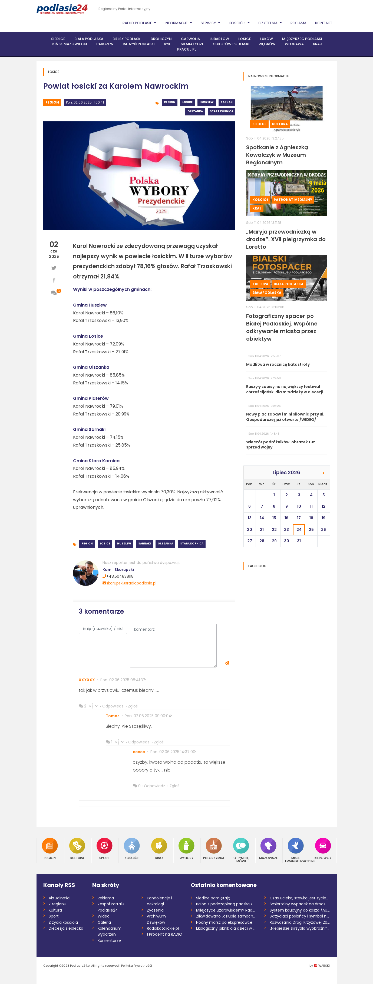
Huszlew (207, 102)
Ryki (167, 44)
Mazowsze (268, 849)
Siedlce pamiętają (213, 898)
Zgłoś (133, 706)
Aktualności (59, 898)
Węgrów (267, 44)
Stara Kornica (221, 111)
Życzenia (155, 910)
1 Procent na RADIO (164, 934)
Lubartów (219, 39)
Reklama (298, 23)
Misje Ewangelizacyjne (296, 850)
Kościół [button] (237, 23)
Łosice (244, 39)
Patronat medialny (293, 199)
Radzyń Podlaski (139, 44)
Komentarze (109, 940)
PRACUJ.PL (186, 49)
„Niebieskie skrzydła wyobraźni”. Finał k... (300, 928)
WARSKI (324, 965)
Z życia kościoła (63, 922)
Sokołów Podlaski (231, 44)
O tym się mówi (241, 850)
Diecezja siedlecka (66, 928)
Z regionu (57, 904)
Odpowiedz (112, 706)
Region (52, 102)
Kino (159, 849)
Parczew (105, 44)
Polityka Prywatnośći (136, 965)
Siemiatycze (192, 44)
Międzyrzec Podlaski (302, 39)
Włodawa (294, 44)
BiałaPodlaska (266, 292)
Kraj (317, 44)
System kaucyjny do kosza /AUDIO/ (300, 910)
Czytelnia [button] (268, 23)
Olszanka (195, 111)
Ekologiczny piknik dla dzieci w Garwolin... (226, 928)
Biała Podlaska (88, 39)
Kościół (260, 199)
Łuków (266, 39)
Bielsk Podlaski (127, 39)
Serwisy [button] (209, 23)
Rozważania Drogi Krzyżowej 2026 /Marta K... (300, 922)
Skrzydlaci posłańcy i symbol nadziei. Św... (300, 916)
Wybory (186, 849)
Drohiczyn (161, 39)
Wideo (104, 916)
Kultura (280, 124)
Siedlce (58, 39)
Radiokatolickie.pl (163, 928)
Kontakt (323, 23)
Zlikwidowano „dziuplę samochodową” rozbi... (226, 916)
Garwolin (190, 39)
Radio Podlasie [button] (138, 23)
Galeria (104, 922)
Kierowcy (323, 849)
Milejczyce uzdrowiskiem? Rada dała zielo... (226, 910)
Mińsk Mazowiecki (69, 44)
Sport (105, 849)
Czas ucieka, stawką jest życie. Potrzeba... (300, 898)
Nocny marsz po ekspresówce (224, 922)
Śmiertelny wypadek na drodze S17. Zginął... (300, 904)
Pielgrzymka (213, 849)
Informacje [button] (177, 23)
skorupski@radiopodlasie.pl (129, 583)
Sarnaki (227, 102)
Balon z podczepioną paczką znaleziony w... (226, 904)
